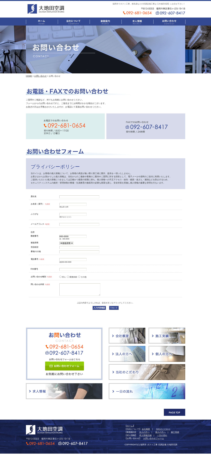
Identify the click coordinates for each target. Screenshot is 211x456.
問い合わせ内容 (40, 284)
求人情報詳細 (145, 438)
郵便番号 (34, 236)
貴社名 (33, 196)
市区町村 (34, 247)
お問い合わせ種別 (41, 277)
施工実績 (167, 338)
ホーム (42, 22)
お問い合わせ (169, 22)
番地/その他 (36, 251)
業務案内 (106, 22)
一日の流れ (147, 394)
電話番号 (37, 259)
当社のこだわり (147, 374)
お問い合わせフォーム (64, 368)
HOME (29, 76)
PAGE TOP (174, 414)
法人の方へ (127, 356)
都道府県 (34, 243)
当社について (74, 22)
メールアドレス (40, 224)
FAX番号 (34, 269)
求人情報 (137, 22)
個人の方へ (167, 356)
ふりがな (34, 214)
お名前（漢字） (40, 204)
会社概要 (127, 338)
